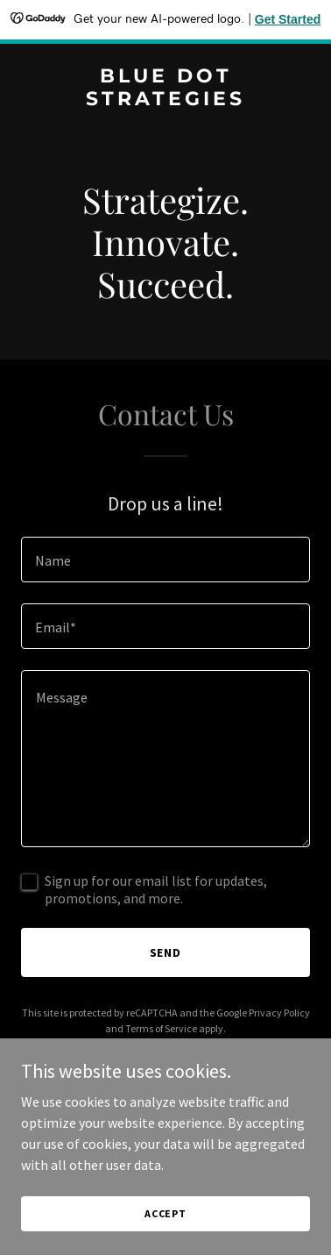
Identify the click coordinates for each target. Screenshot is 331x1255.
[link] (165, 100)
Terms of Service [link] (161, 1028)
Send (166, 952)
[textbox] (165, 559)
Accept (165, 1213)
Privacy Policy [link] (279, 1012)
